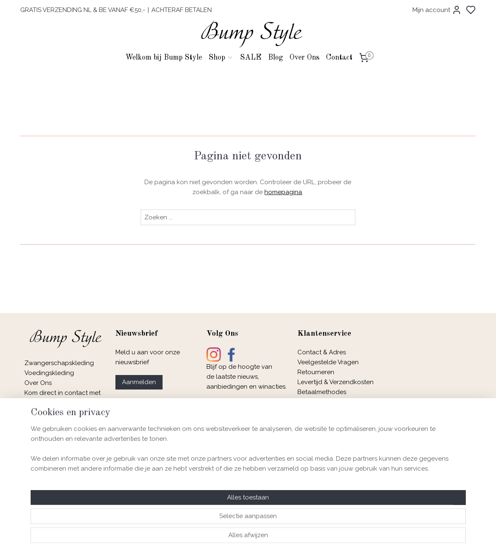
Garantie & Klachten (326, 431)
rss (288, 538)
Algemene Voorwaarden (333, 412)
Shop (220, 57)
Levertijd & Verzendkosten (335, 382)
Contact (339, 57)
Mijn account (437, 10)
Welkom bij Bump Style (163, 57)
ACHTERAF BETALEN (181, 10)
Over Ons (304, 57)
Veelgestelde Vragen (328, 362)
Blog (275, 57)
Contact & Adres (321, 352)
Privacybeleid (317, 422)
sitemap (273, 538)
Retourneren (315, 372)
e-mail (56, 402)
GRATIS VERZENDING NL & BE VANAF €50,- (82, 10)
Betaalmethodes (321, 392)
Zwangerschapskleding (59, 363)
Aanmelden (139, 382)
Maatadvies (314, 402)
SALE (250, 57)
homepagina (283, 192)
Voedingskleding (50, 373)
